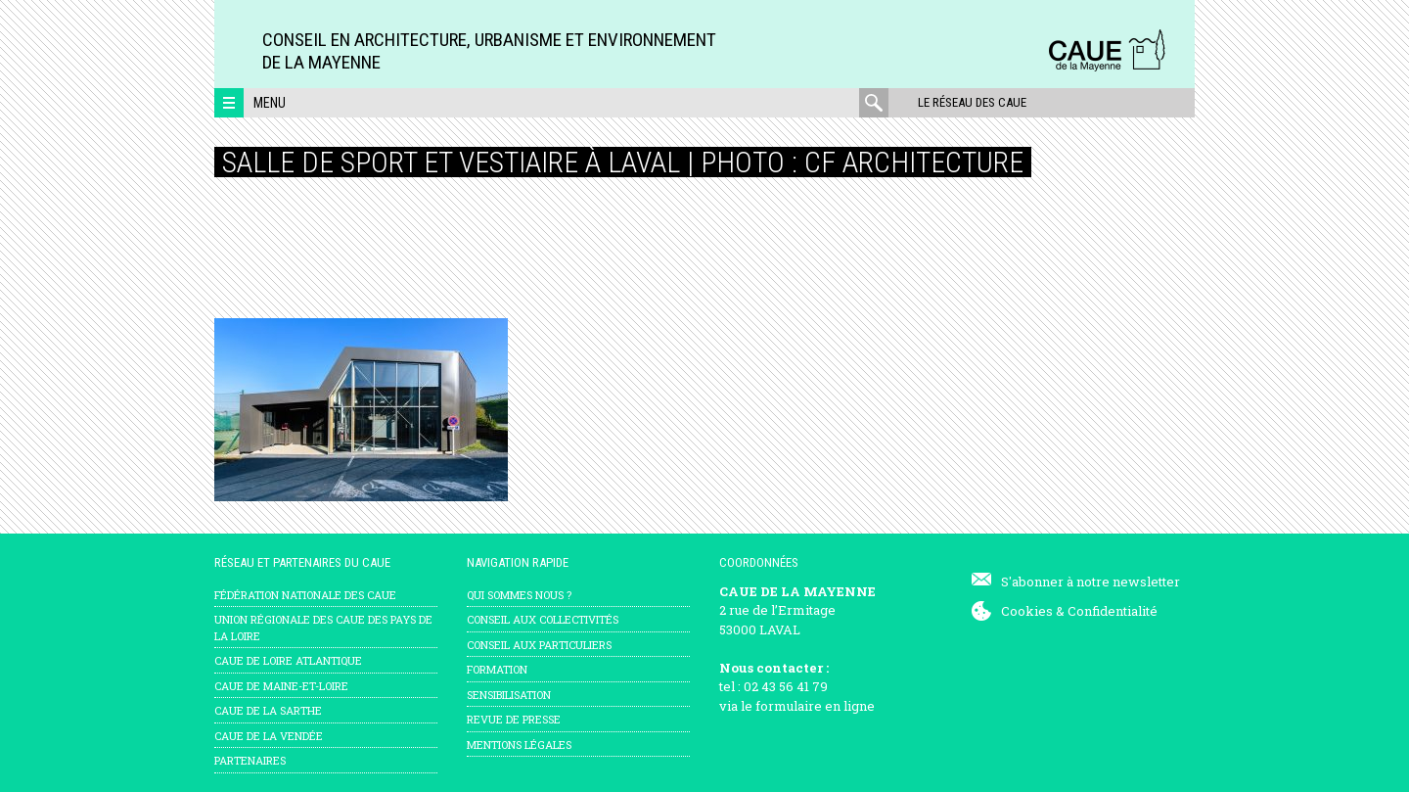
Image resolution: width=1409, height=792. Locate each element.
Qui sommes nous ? (519, 594)
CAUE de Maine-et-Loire (281, 685)
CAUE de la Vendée (268, 735)
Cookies (1027, 611)
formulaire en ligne (815, 706)
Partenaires (250, 760)
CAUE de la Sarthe (268, 710)
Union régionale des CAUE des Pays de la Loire (323, 627)
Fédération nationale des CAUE (305, 594)
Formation (497, 669)
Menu (269, 103)
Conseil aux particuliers (539, 644)
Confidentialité (1113, 611)
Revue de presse (514, 719)
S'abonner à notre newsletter (1090, 581)
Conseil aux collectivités (542, 619)
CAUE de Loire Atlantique (288, 660)
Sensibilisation (509, 694)
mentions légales (519, 744)
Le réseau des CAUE (972, 102)
